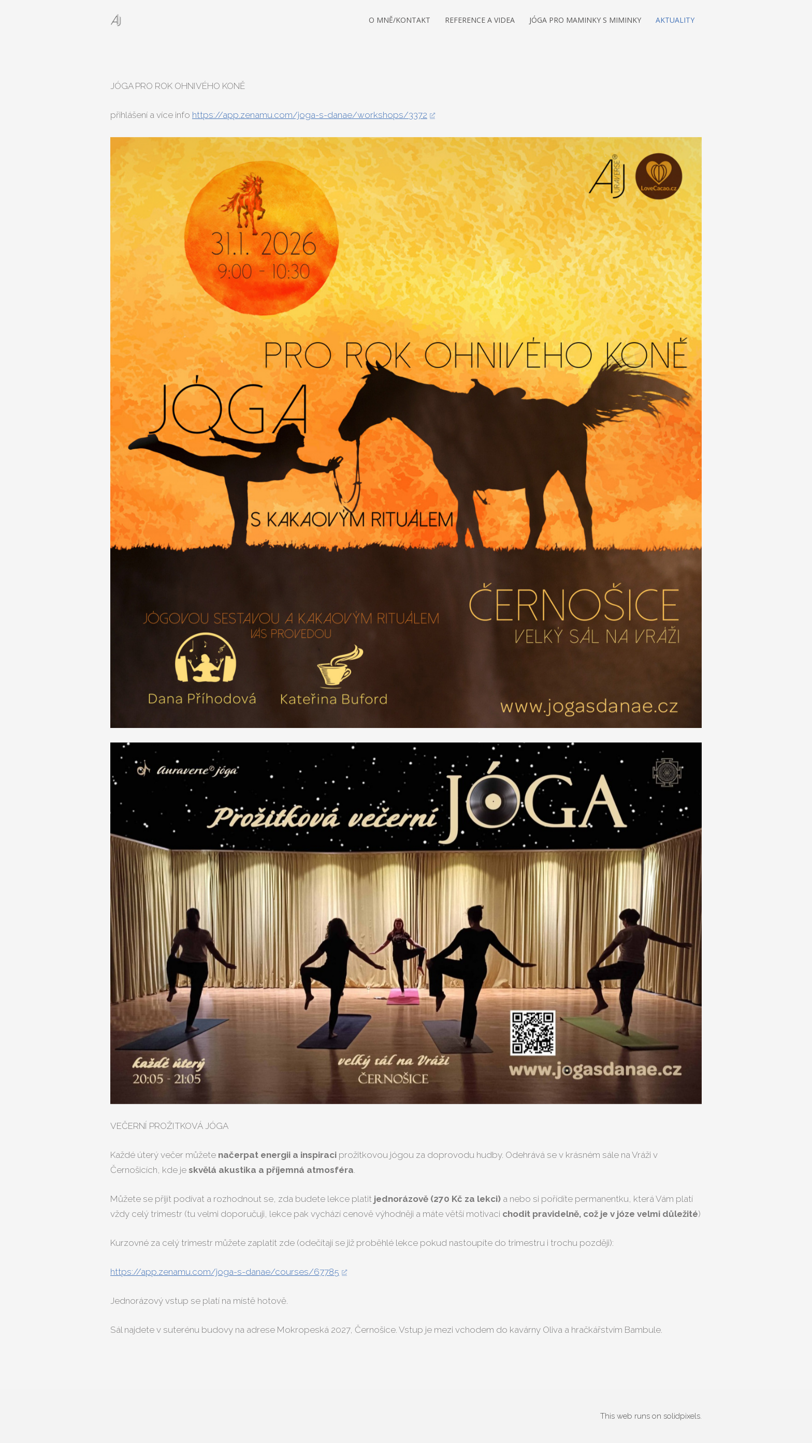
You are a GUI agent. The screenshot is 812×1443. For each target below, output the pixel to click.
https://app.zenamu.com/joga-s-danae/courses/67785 (224, 1272)
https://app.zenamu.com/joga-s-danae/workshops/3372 (309, 115)
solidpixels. (682, 1416)
